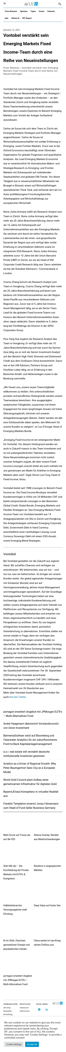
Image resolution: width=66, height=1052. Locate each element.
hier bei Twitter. (17, 697)
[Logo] (31, 4)
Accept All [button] (32, 1044)
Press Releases (11, 67)
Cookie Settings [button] (13, 1044)
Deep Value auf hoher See (47, 905)
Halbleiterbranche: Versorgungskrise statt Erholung (15, 909)
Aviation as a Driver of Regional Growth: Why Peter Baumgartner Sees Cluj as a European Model (29, 768)
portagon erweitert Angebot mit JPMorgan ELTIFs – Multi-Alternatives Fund (17, 980)
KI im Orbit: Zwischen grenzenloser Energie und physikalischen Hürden (16, 944)
